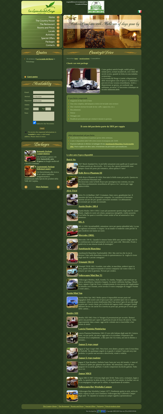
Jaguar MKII (84, 373)
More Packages (42, 187)
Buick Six (71, 159)
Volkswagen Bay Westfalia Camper (95, 387)
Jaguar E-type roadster (89, 358)
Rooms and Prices (77, 406)
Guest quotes (32, 77)
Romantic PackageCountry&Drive (44, 152)
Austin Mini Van (74, 293)
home (76, 58)
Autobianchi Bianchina (89, 248)
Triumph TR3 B (86, 262)
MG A (81, 222)
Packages (100, 406)
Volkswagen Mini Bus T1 (90, 275)
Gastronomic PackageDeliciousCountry (46, 168)
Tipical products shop (112, 406)
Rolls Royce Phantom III (90, 173)
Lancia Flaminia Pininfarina (92, 328)
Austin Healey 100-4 (88, 206)
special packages (84, 58)
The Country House (50, 406)
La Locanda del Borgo (44, 59)
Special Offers (90, 406)
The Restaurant (64, 406)
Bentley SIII (72, 313)
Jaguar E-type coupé (88, 344)
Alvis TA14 (72, 190)
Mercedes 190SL (86, 235)
